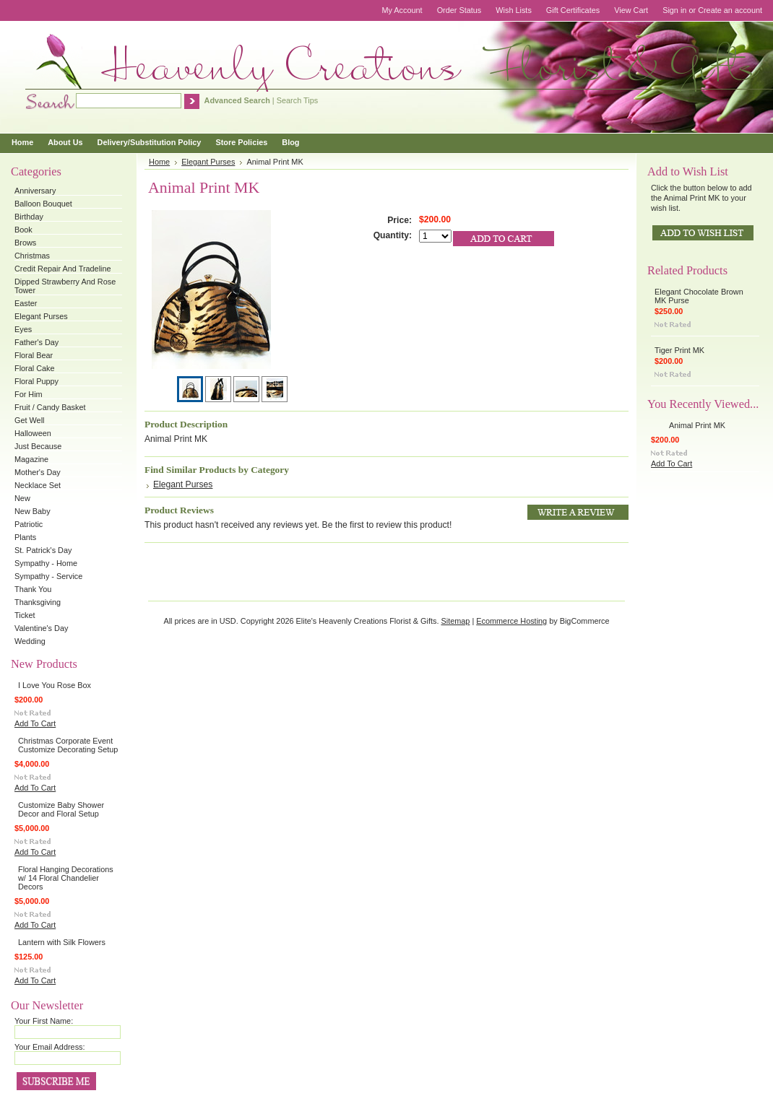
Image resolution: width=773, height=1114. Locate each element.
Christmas (32, 255)
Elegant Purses (41, 316)
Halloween (32, 433)
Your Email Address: (49, 1047)
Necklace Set (37, 485)
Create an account (730, 10)
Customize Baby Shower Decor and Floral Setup (61, 809)
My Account (401, 10)
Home (159, 161)
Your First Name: (43, 1021)
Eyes (23, 329)
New (22, 498)
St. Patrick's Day (43, 550)
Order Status (459, 10)
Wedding (30, 641)
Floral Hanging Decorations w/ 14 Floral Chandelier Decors (65, 878)
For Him (28, 394)
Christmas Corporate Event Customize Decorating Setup (68, 745)
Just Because (37, 446)
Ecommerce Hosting (511, 621)
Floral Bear (33, 355)
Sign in (674, 10)
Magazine (31, 459)
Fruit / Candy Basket (50, 407)
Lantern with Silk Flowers (61, 942)
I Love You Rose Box (54, 685)
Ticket (24, 615)
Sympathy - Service (48, 576)
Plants (25, 537)
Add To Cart (35, 723)
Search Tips (297, 100)
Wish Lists (514, 10)
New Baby (32, 511)
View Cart (631, 10)
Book (23, 229)
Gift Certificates (573, 10)
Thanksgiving (37, 602)
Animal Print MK (697, 425)
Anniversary (35, 190)
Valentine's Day (41, 628)
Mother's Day (37, 472)
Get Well (29, 420)
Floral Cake (34, 368)
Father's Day (36, 342)
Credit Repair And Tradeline (62, 268)
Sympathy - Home (45, 563)
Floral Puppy (36, 381)
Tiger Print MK (679, 350)
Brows (25, 242)
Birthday (28, 216)
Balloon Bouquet (43, 203)
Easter (25, 303)
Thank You (32, 589)
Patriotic (28, 524)
